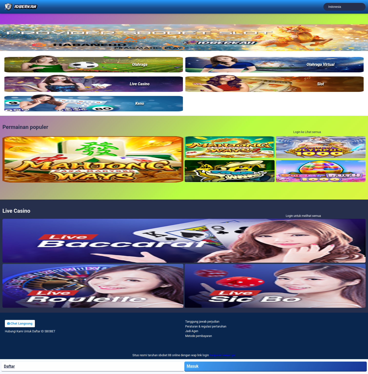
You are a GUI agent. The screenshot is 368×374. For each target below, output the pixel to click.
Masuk (193, 366)
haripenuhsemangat (223, 355)
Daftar (9, 366)
